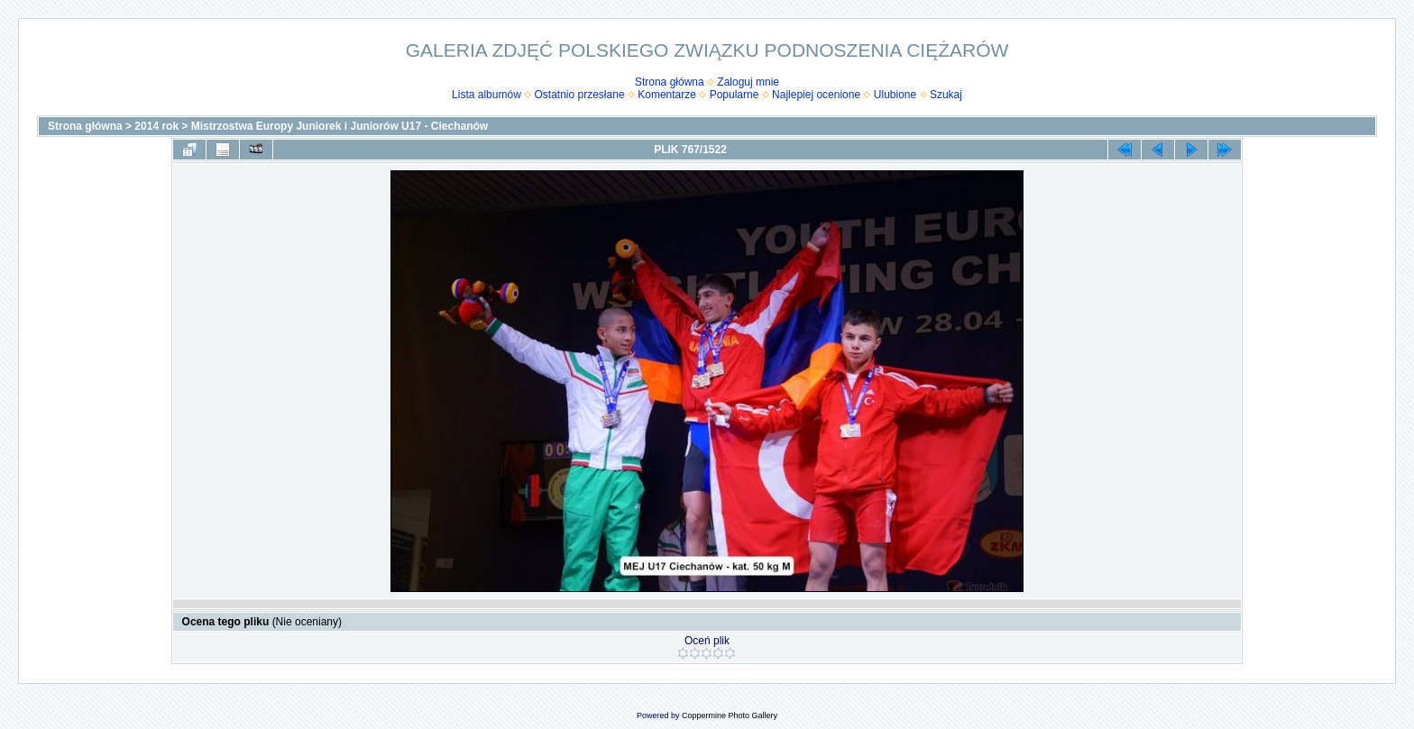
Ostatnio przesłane (580, 94)
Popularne (734, 94)
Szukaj (946, 94)
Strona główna (669, 82)
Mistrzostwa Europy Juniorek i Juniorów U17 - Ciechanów (339, 126)
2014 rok (156, 126)
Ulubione (895, 94)
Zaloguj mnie (748, 82)
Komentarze (667, 94)
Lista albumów (486, 94)
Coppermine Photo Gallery (729, 715)
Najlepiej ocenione (816, 94)
